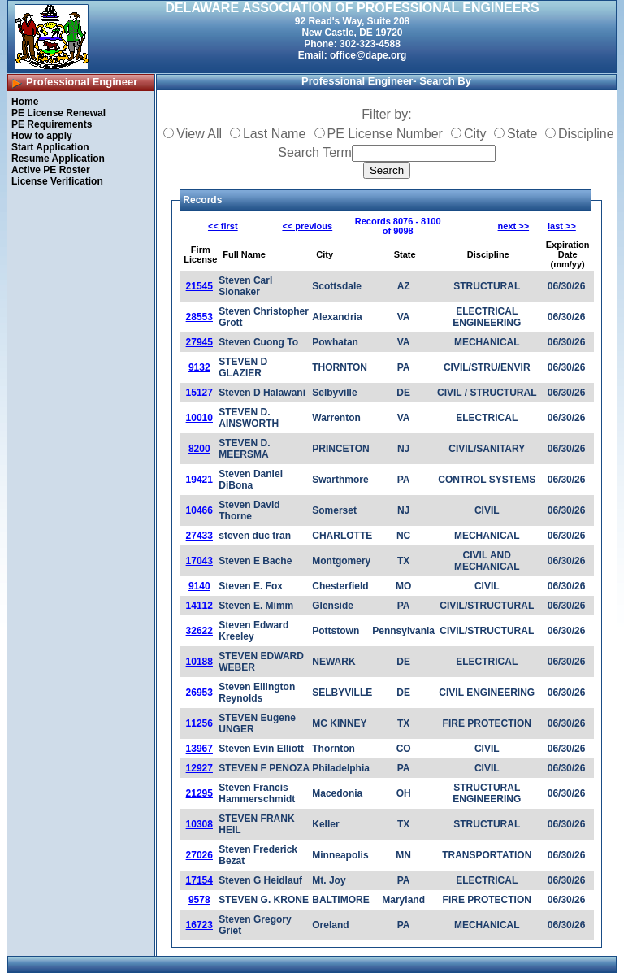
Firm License (200, 254)
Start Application (50, 147)
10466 (199, 510)
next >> (514, 226)
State (522, 134)
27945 (199, 342)
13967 (199, 748)
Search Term (314, 152)
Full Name (244, 254)
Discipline (585, 134)
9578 (199, 900)
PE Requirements (51, 124)
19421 (199, 479)
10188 (199, 661)
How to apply (41, 135)
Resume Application (58, 158)
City (475, 134)
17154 (199, 880)
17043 (199, 561)
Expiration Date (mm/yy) (568, 254)
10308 (199, 824)
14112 (199, 605)
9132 (199, 367)
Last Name (274, 134)
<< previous (307, 226)
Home (24, 101)
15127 (199, 392)
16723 (199, 925)
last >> (562, 226)
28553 (199, 317)
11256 (199, 723)
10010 (199, 418)
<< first (223, 226)
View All (199, 134)
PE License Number (385, 134)
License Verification (57, 181)
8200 (199, 448)
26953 (199, 692)
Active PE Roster (50, 170)
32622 (199, 630)
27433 (199, 535)
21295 (199, 793)
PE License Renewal (58, 113)
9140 (199, 586)
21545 (199, 286)
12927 (199, 768)
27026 (199, 855)
